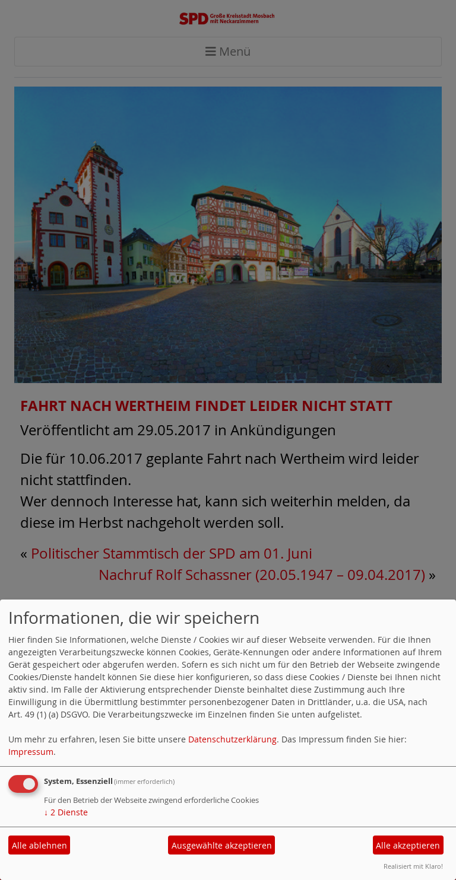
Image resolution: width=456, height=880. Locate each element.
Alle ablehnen (39, 845)
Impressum (30, 751)
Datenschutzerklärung (232, 739)
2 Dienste (66, 812)
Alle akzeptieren (408, 845)
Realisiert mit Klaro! (413, 866)
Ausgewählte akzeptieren (222, 845)
